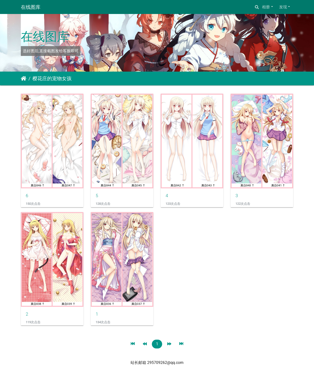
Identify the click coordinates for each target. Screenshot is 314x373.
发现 (283, 7)
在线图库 (30, 7)
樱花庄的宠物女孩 (52, 78)
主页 (23, 78)
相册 (266, 7)
